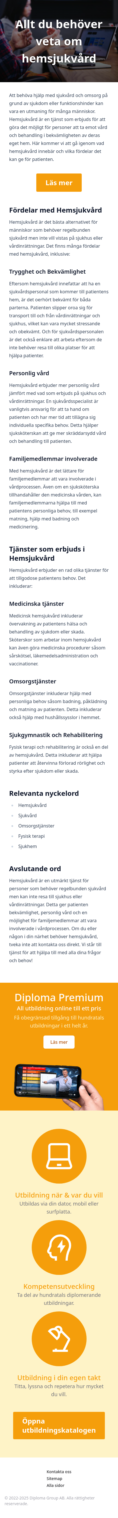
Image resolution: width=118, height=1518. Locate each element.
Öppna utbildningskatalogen (59, 1425)
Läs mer (59, 182)
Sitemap (54, 1478)
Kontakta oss (59, 1471)
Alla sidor (55, 1485)
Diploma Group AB (47, 1498)
